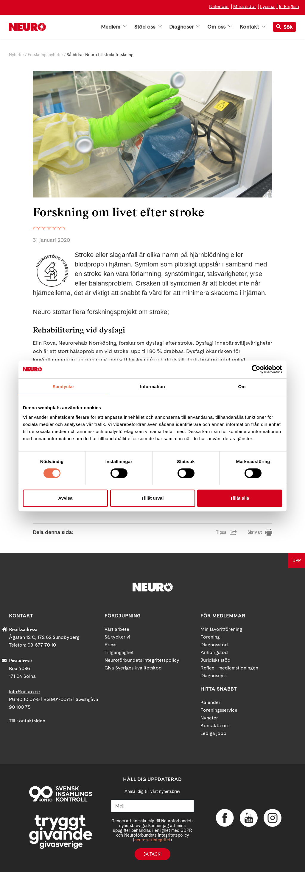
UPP (296, 560)
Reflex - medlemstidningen (229, 668)
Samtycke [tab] (63, 386)
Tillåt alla (239, 498)
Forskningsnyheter (45, 54)
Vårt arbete (117, 629)
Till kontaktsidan (27, 721)
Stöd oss (148, 26)
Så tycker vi (117, 637)
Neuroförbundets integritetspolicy (142, 660)
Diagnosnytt (213, 675)
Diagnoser (184, 26)
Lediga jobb (213, 733)
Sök (284, 27)
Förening (210, 637)
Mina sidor (244, 6)
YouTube (249, 818)
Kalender (219, 6)
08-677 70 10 (41, 645)
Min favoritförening (221, 629)
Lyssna (267, 6)
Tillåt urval (152, 498)
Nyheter (16, 54)
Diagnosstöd (214, 644)
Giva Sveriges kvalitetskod (133, 668)
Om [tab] (241, 386)
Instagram (272, 818)
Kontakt (252, 26)
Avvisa (65, 498)
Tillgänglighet (119, 652)
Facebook (225, 818)
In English (289, 6)
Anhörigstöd (214, 652)
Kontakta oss (214, 725)
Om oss (219, 26)
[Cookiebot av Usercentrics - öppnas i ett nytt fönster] (256, 369)
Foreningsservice (218, 710)
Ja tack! (152, 854)
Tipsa (221, 532)
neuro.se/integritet (152, 840)
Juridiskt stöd (215, 660)
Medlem (114, 26)
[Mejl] (152, 806)
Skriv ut (255, 532)
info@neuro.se (24, 691)
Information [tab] (152, 386)
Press (110, 644)
